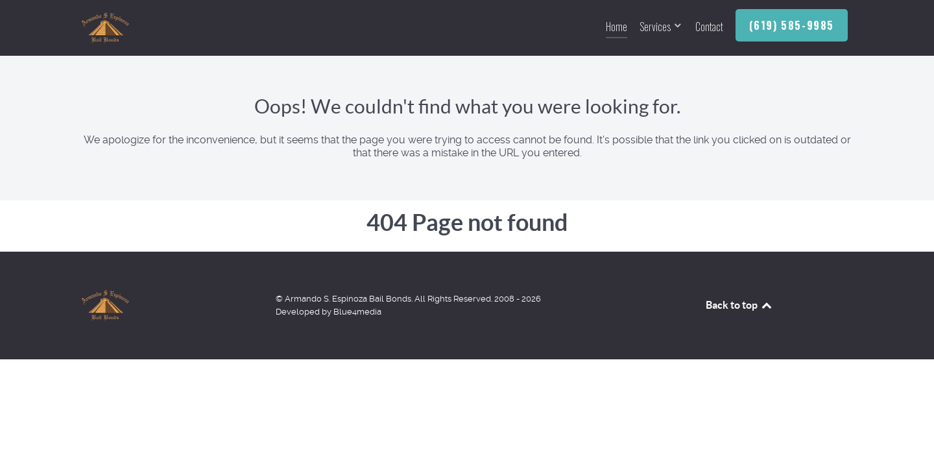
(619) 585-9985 (791, 25)
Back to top (739, 305)
